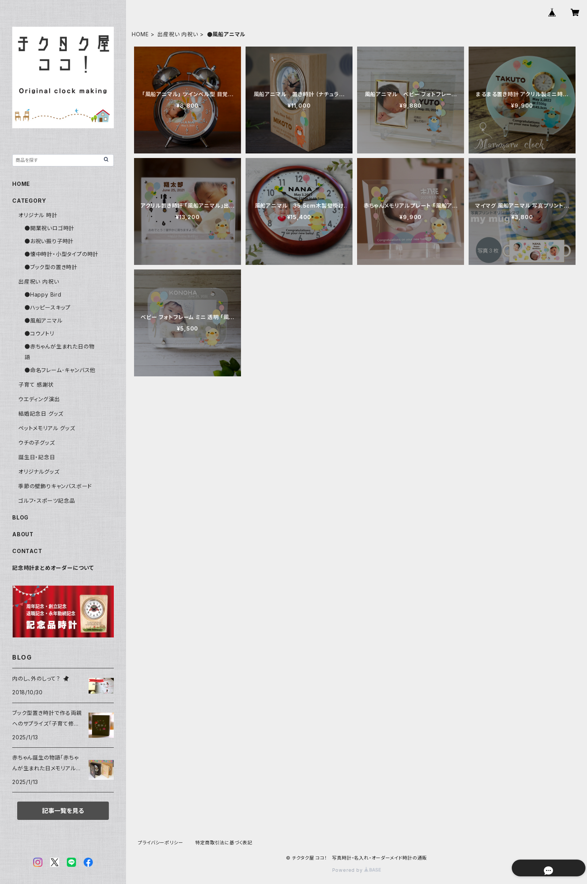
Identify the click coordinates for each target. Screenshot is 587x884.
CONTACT (27, 551)
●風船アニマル (43, 320)
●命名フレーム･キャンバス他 (59, 370)
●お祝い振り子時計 (49, 241)
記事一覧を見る (63, 811)
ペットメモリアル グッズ (46, 428)
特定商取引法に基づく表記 (223, 842)
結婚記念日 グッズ (40, 413)
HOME (140, 34)
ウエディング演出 (39, 399)
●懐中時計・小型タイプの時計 (61, 254)
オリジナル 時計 (37, 215)
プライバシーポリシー (160, 842)
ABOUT (23, 534)
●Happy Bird (42, 294)
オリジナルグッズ (38, 471)
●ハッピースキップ (47, 307)
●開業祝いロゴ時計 (49, 228)
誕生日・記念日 (36, 457)
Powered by (356, 870)
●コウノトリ (39, 333)
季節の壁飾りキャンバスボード (55, 486)
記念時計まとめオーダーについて (53, 568)
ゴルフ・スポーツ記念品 (46, 500)
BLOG (20, 517)
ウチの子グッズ (36, 442)
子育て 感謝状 (36, 384)
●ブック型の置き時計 (51, 267)
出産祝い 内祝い (177, 34)
